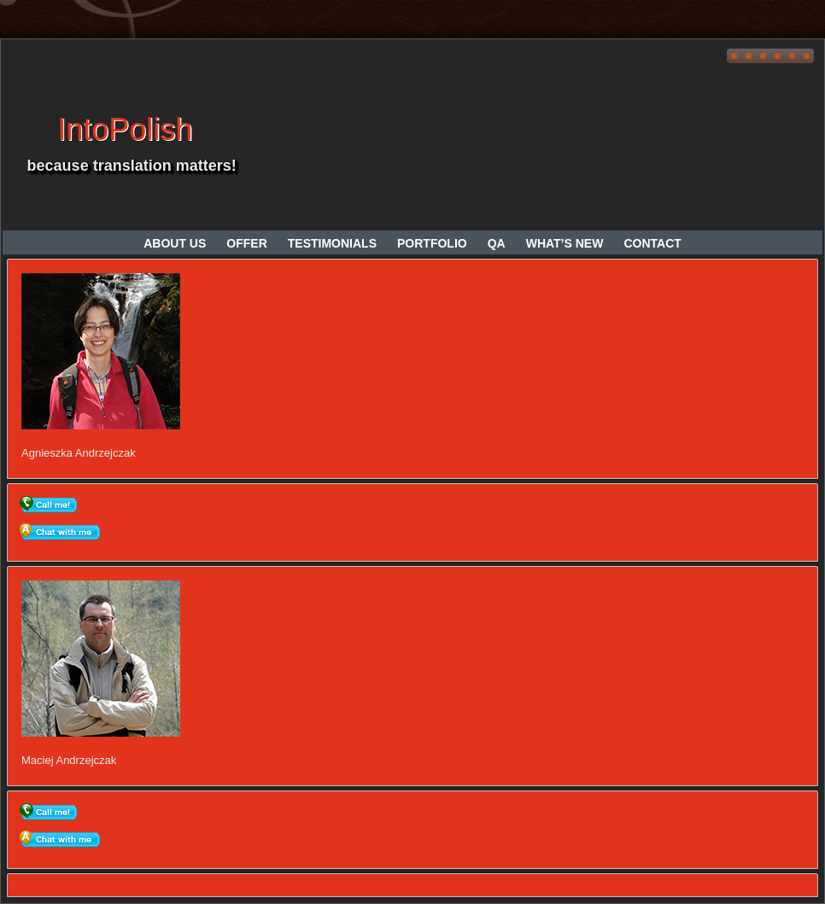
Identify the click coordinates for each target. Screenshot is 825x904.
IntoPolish (124, 129)
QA (497, 243)
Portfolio (432, 243)
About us (174, 243)
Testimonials (332, 243)
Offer (246, 243)
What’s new (565, 243)
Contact (652, 243)
